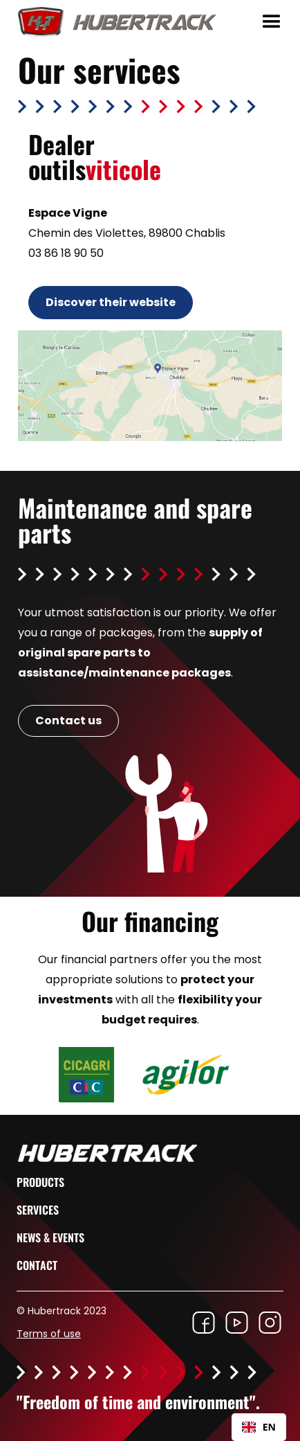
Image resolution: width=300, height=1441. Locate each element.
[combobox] (259, 1427)
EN (259, 1426)
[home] (111, 22)
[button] (272, 22)
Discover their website (111, 302)
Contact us (68, 720)
